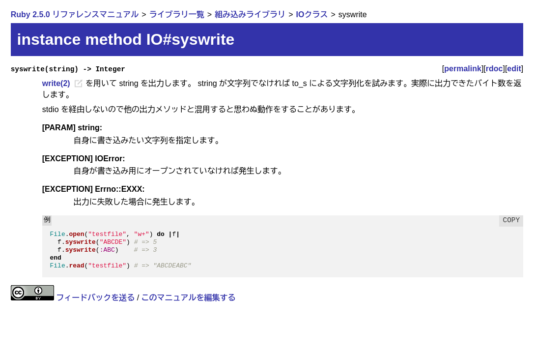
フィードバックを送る (95, 298)
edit (514, 68)
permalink (462, 68)
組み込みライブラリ (250, 14)
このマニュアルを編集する (188, 298)
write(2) (56, 83)
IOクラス (312, 14)
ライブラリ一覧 (176, 14)
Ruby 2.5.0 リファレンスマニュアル (75, 14)
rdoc (494, 68)
